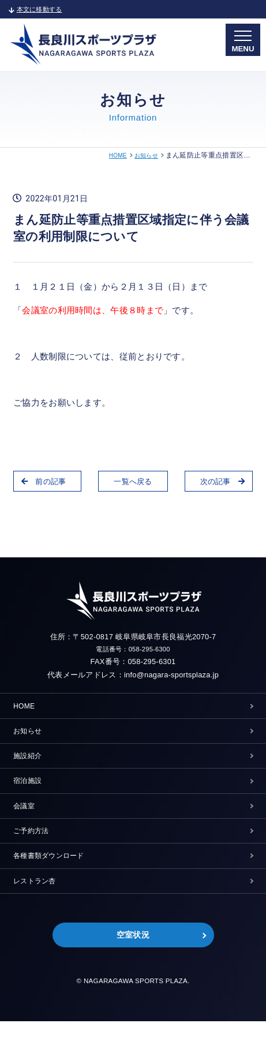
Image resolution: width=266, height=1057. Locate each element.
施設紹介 (29, 766)
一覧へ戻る (133, 483)
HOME (112, 155)
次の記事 (217, 483)
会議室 (25, 824)
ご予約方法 (34, 853)
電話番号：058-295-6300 (133, 650)
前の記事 (48, 483)
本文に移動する (40, 9)
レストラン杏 (38, 911)
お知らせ (144, 155)
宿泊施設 (29, 795)
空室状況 (133, 969)
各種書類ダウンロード (54, 882)
